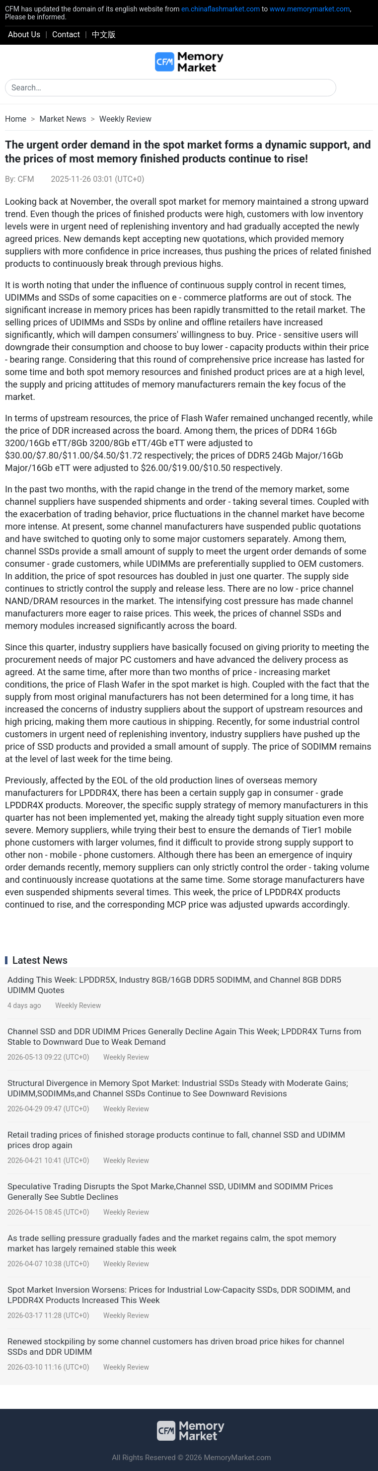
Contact (66, 34)
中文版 (104, 34)
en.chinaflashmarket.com (220, 9)
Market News (62, 119)
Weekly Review (125, 119)
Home (15, 119)
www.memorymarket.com (310, 9)
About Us (24, 34)
